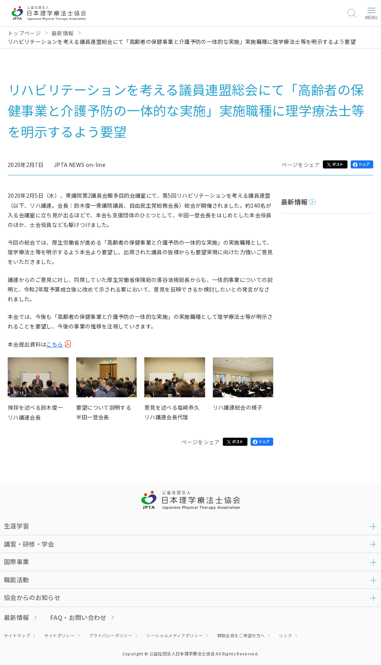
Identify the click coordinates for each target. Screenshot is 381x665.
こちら (54, 344)
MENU (371, 14)
